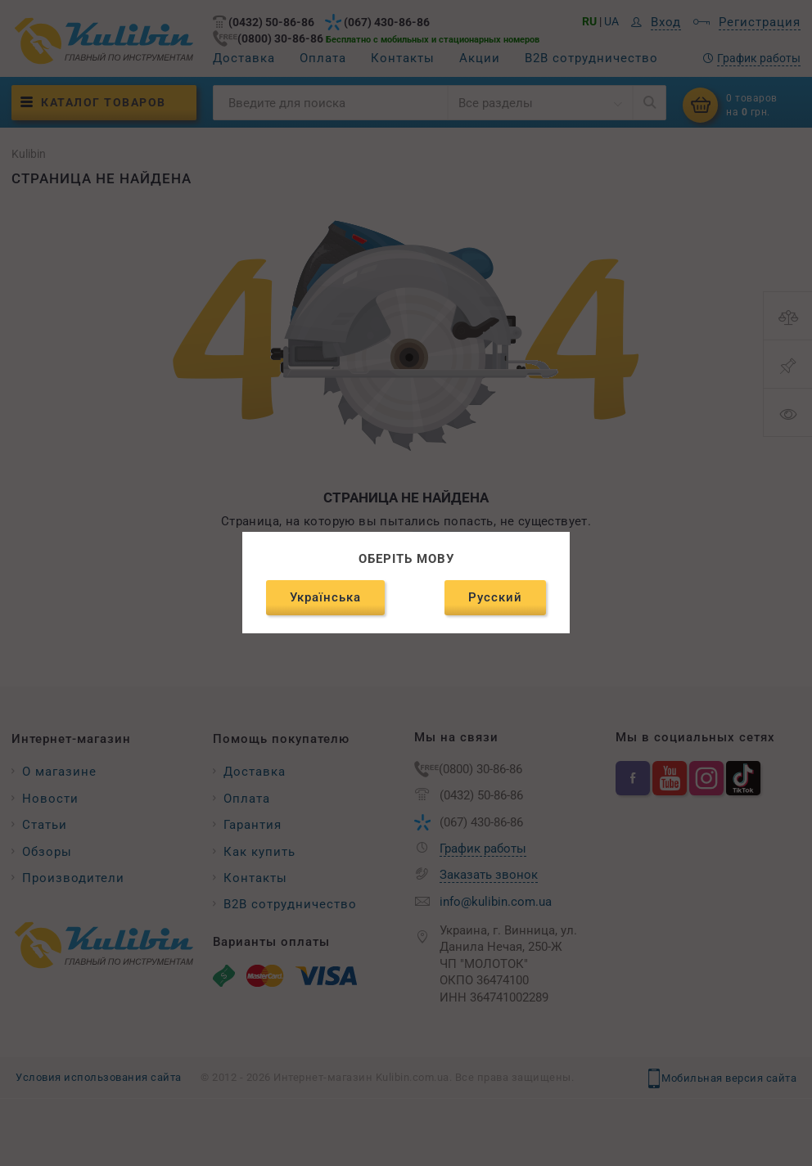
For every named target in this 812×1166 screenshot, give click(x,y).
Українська (325, 597)
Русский (495, 597)
